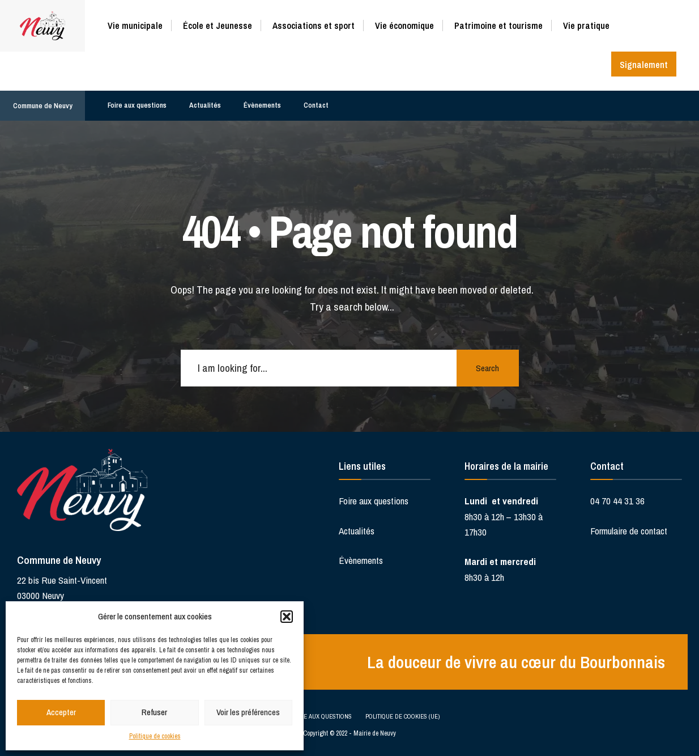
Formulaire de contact (628, 530)
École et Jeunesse (217, 25)
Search (487, 368)
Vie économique (404, 25)
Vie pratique (586, 25)
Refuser (154, 712)
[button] (286, 616)
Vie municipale (135, 25)
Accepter (61, 712)
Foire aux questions (137, 105)
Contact (316, 105)
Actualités (205, 105)
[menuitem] (139, 23)
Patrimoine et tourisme (498, 25)
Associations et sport (313, 25)
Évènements (262, 105)
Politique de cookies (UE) (402, 716)
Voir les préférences (248, 712)
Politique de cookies (155, 736)
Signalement (644, 64)
